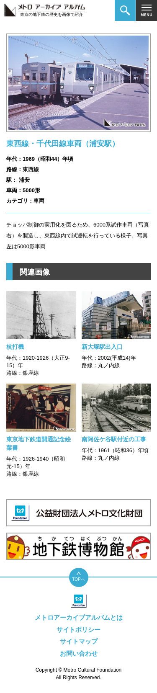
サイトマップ (79, 641)
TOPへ (78, 579)
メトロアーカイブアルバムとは (79, 617)
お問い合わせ (79, 653)
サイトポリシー (78, 629)
